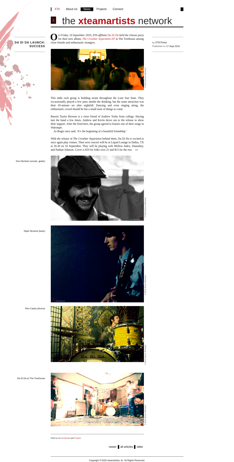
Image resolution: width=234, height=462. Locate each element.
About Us (71, 9)
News (86, 9)
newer (113, 446)
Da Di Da (113, 35)
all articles (126, 446)
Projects (101, 9)
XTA (57, 9)
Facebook (65, 438)
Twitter (77, 438)
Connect (118, 9)
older (140, 446)
